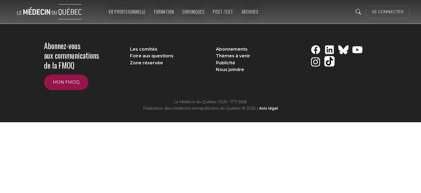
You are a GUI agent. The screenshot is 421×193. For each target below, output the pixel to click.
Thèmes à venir (233, 55)
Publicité (225, 62)
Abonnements (232, 49)
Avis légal (268, 108)
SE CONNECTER (388, 11)
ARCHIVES (250, 12)
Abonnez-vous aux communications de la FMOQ (71, 55)
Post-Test (223, 12)
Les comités (143, 49)
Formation (164, 12)
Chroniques (193, 12)
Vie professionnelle (127, 12)
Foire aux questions (151, 55)
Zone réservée (146, 62)
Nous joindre (230, 69)
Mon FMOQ (66, 82)
